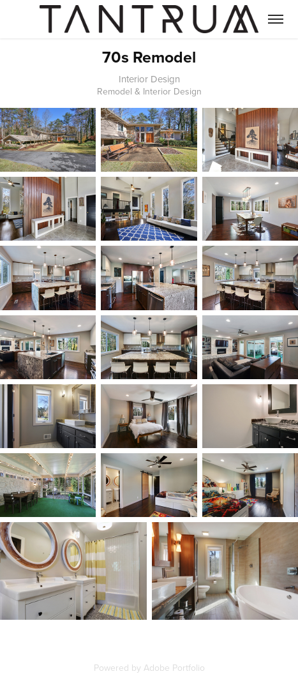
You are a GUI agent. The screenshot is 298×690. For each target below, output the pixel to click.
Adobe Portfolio (174, 667)
